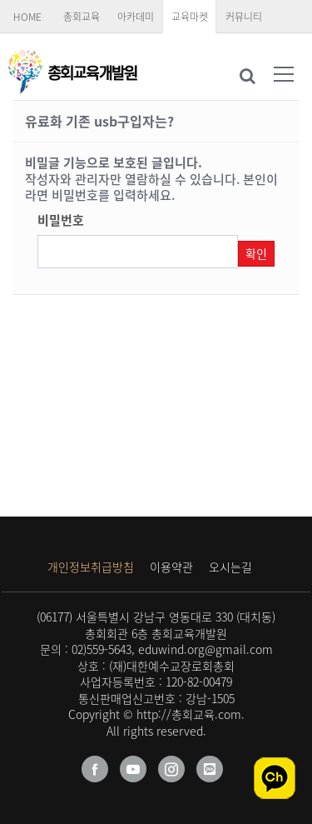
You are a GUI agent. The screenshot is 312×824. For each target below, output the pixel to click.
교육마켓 (189, 16)
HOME (27, 16)
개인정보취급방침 (90, 566)
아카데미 (135, 16)
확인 (256, 253)
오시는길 (230, 566)
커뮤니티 (243, 16)
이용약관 (171, 566)
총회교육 (81, 16)
